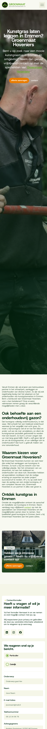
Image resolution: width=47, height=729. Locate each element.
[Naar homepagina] (13, 5)
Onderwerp (9, 676)
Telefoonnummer (11, 712)
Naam (6, 688)
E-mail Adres (9, 700)
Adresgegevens (11, 724)
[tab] (23, 656)
